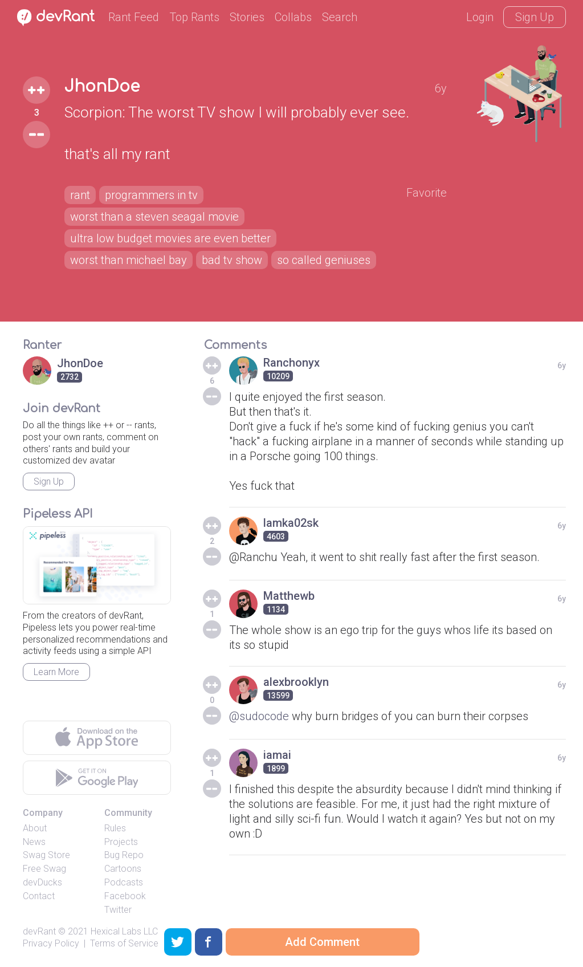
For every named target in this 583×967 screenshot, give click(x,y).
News (34, 841)
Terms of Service (124, 943)
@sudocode (259, 716)
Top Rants (194, 17)
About (35, 828)
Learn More (56, 672)
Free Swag (44, 868)
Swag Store (46, 855)
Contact (39, 896)
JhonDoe (102, 87)
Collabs (293, 17)
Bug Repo (124, 855)
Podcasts (123, 882)
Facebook (125, 896)
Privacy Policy (51, 943)
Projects (121, 841)
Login (480, 17)
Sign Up (534, 17)
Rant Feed (133, 17)
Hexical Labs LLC (124, 931)
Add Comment (322, 942)
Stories (247, 17)
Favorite (426, 193)
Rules (115, 828)
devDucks (42, 882)
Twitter (118, 909)
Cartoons (122, 868)
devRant (39, 931)
